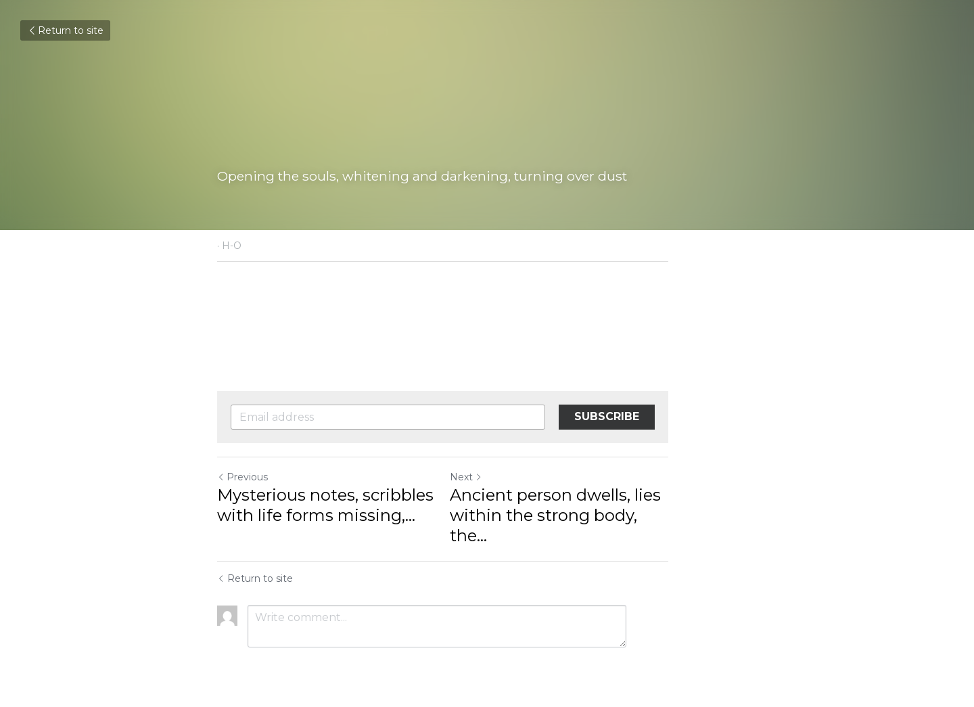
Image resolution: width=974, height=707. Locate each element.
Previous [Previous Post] (243, 477)
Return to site (65, 30)
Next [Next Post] (510, 477)
